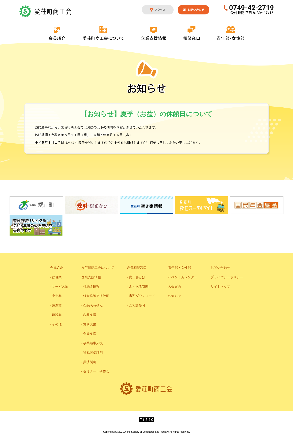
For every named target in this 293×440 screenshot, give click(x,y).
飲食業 (57, 277)
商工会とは (137, 277)
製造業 (57, 305)
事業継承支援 (93, 343)
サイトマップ (220, 286)
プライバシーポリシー (227, 277)
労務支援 (89, 324)
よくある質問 (139, 286)
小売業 (57, 296)
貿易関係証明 (93, 352)
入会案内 (174, 286)
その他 (57, 324)
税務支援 (89, 315)
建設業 (57, 315)
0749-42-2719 (249, 9)
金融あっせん (93, 305)
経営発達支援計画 (96, 296)
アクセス (158, 9)
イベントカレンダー (182, 277)
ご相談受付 (137, 305)
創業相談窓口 (136, 267)
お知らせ (174, 296)
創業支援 (89, 333)
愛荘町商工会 (45, 11)
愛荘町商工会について (103, 33)
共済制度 (89, 362)
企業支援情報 (153, 33)
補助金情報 (91, 286)
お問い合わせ (193, 9)
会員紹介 (57, 33)
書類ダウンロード (142, 296)
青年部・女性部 (230, 33)
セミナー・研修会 (96, 371)
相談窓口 (191, 33)
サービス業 (60, 286)
